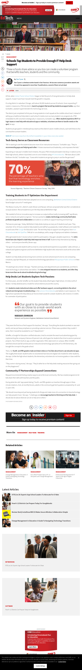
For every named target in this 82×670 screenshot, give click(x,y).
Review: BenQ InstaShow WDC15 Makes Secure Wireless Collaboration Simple (40, 512)
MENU (19, 18)
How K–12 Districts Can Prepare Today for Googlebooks (32, 503)
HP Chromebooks (58, 154)
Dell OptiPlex (22, 232)
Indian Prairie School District (25, 96)
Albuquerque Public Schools (64, 259)
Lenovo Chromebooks (47, 291)
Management (8, 54)
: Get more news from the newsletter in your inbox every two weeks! (35, 136)
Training (41, 433)
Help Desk (32, 433)
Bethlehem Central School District (65, 200)
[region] (41, 662)
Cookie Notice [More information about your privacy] (62, 662)
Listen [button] (11, 90)
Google (21, 229)
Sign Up (68, 2)
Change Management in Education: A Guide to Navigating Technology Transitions (41, 521)
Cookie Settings (40, 666)
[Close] (78, 657)
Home (3, 54)
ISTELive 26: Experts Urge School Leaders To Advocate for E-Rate (35, 495)
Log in (77, 18)
